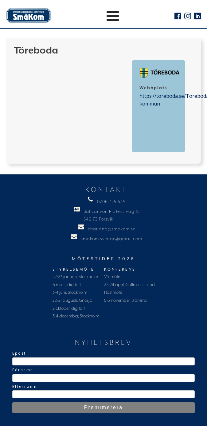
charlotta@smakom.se (111, 229)
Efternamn (24, 386)
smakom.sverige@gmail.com (111, 239)
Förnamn (22, 369)
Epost (19, 353)
